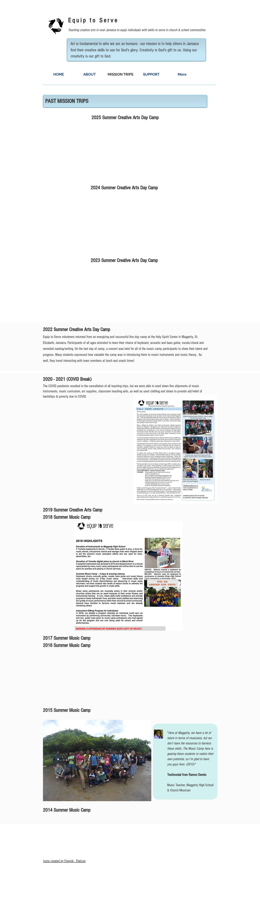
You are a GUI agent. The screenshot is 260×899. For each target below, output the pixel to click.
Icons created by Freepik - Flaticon (64, 861)
